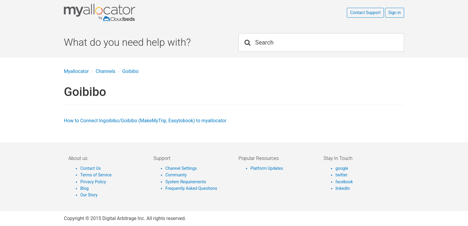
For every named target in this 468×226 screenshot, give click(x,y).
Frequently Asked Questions (191, 188)
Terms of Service (96, 174)
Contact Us (90, 168)
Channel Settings (181, 168)
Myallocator (76, 71)
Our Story (89, 195)
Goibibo (130, 71)
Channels (105, 71)
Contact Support (365, 12)
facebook (344, 181)
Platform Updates (266, 168)
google (341, 168)
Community (176, 174)
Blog (84, 188)
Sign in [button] (394, 12)
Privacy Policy (93, 181)
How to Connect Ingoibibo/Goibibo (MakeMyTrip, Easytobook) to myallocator (145, 120)
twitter (341, 174)
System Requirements (185, 181)
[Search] (321, 42)
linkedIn (342, 188)
